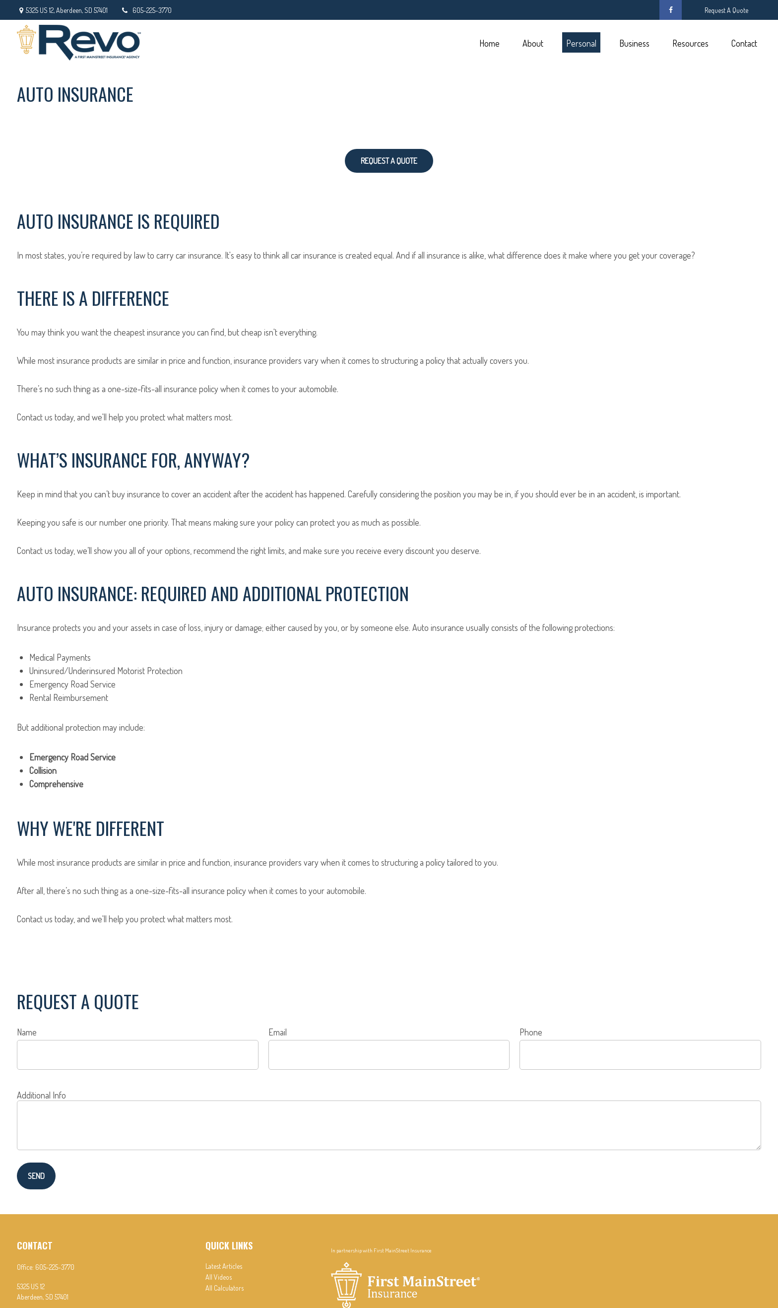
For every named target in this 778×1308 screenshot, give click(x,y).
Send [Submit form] (36, 1176)
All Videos (218, 1277)
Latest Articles (223, 1266)
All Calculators (224, 1288)
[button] (489, 42)
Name (27, 1032)
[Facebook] (670, 10)
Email (277, 1032)
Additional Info (41, 1095)
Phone (530, 1032)
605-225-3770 (146, 10)
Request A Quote (726, 10)
